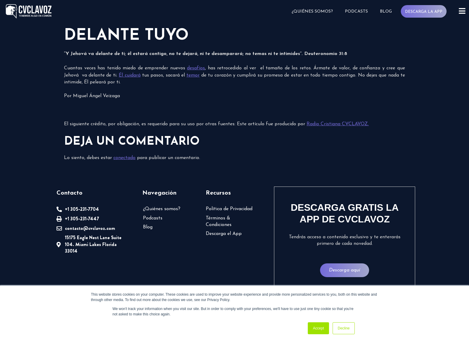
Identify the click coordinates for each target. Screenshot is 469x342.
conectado (124, 157)
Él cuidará (129, 75)
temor (193, 75)
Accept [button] (318, 328)
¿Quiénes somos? (312, 11)
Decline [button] (344, 328)
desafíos (196, 68)
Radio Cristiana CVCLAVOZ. (338, 124)
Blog (386, 11)
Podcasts (356, 11)
